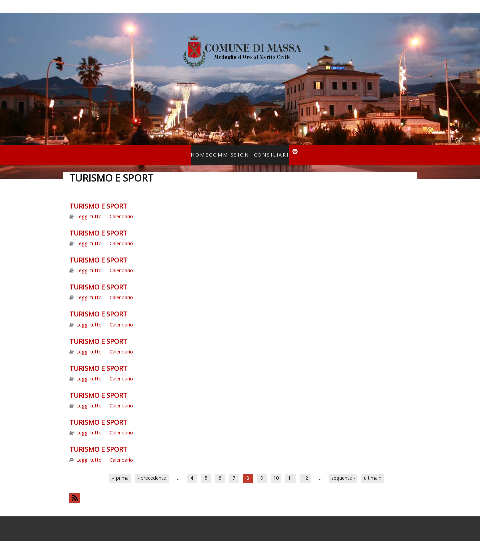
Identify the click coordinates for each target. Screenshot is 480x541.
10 (276, 469)
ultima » (373, 469)
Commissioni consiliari (246, 150)
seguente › (343, 469)
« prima (120, 469)
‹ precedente (152, 469)
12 (305, 469)
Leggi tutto (89, 208)
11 (290, 469)
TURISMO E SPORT (98, 197)
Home (207, 150)
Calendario (121, 208)
